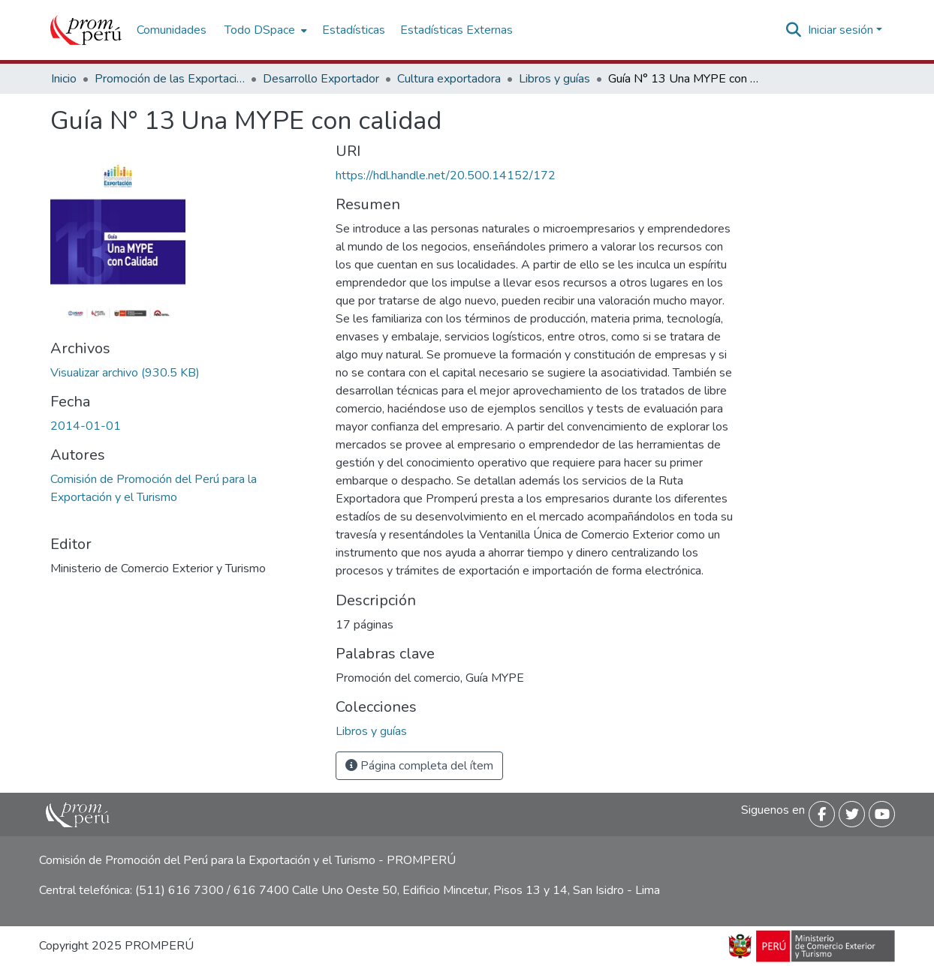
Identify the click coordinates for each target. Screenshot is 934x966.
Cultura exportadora (449, 78)
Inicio (64, 78)
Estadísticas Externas (456, 30)
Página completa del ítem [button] (419, 766)
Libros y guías (554, 78)
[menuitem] (264, 30)
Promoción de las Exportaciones (170, 78)
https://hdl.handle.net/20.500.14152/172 (446, 175)
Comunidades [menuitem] (171, 30)
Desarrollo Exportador (321, 78)
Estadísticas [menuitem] (353, 30)
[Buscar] (794, 30)
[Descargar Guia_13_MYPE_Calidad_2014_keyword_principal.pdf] (125, 372)
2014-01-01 (85, 426)
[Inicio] (86, 30)
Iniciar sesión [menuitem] (840, 30)
